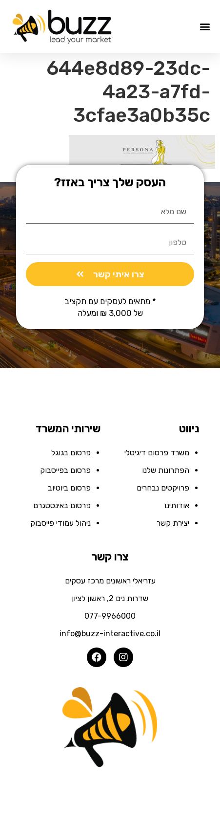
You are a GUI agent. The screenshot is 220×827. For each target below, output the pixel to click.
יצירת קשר (173, 523)
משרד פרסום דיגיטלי (156, 452)
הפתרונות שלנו (165, 470)
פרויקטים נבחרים (163, 487)
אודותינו (176, 505)
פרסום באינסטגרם (62, 505)
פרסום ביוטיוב (69, 487)
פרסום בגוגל (71, 452)
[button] (205, 27)
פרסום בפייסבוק (65, 470)
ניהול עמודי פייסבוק (60, 523)
